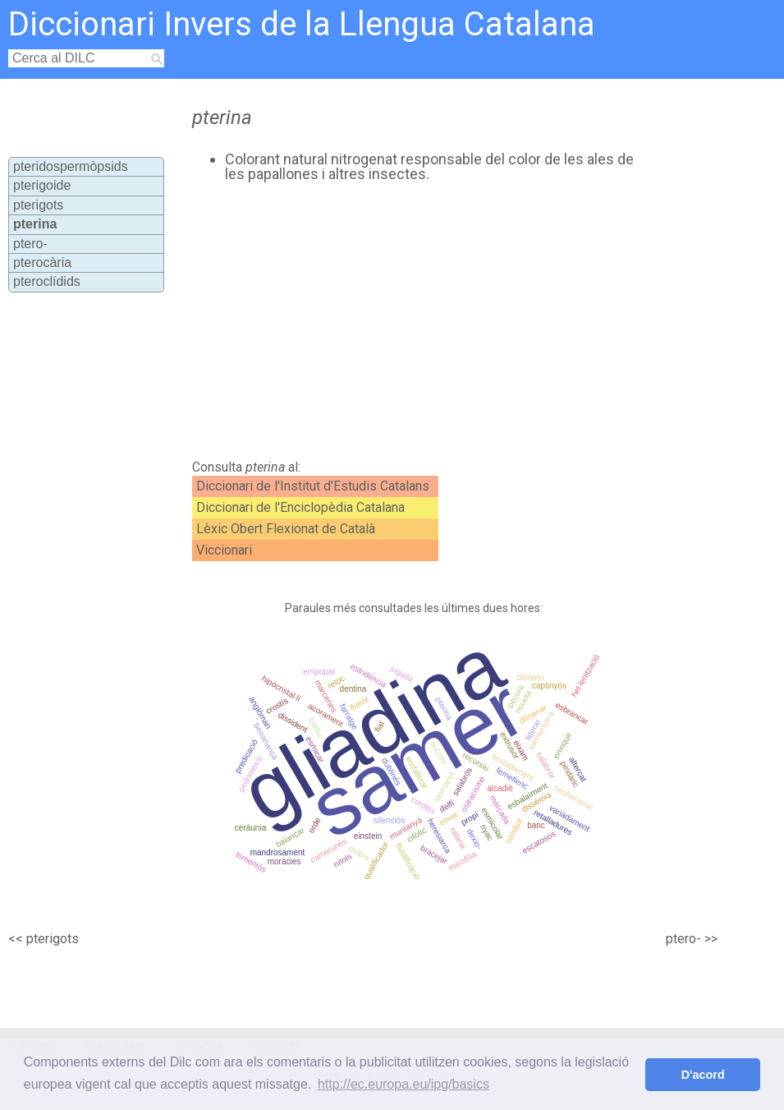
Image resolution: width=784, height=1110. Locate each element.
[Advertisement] (403, 321)
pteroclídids (46, 281)
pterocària (42, 262)
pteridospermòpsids (70, 166)
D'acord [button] (703, 1074)
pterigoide (42, 185)
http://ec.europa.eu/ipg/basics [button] (403, 1084)
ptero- (30, 244)
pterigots (38, 205)
